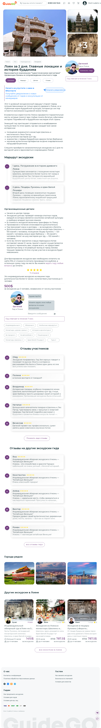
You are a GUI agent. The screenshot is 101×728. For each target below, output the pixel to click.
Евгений (17, 306)
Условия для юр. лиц (11, 700)
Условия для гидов (10, 697)
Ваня (46, 622)
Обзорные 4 (29, 325)
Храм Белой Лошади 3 (36, 340)
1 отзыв (58, 622)
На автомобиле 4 (26, 335)
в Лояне (19, 309)
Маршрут (23, 80)
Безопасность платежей (63, 678)
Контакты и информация (12, 675)
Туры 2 (53, 340)
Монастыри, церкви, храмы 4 (16, 330)
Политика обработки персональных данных (19, 678)
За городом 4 (10, 335)
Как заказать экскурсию (63, 675)
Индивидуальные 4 (13, 325)
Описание (11, 80)
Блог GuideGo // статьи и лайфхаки (14, 711)
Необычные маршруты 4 (48, 325)
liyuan (14, 622)
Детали (35, 80)
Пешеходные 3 (43, 335)
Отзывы (48, 80)
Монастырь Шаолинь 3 (14, 340)
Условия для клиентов (63, 682)
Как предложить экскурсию (13, 694)
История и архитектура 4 (41, 330)
